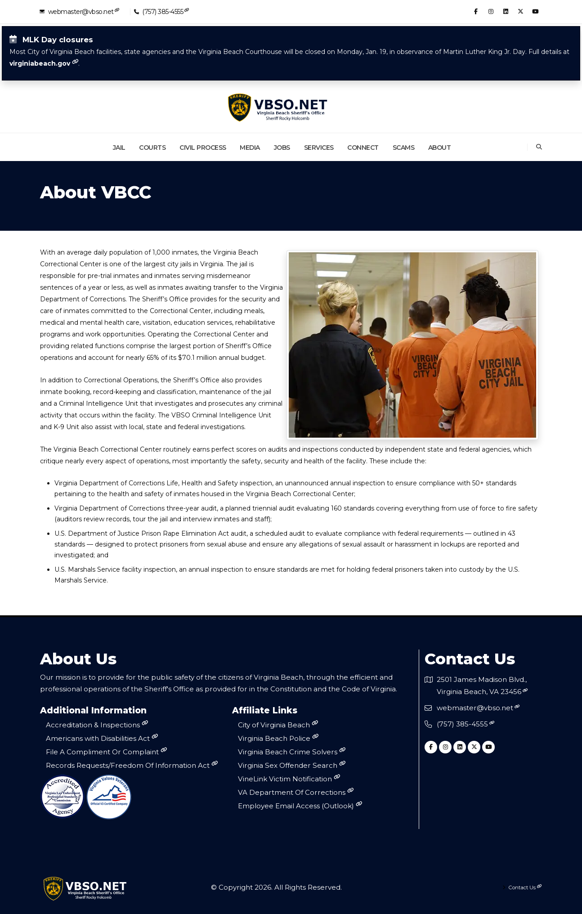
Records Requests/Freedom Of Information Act (132, 765)
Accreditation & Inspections (97, 725)
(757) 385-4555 (162, 11)
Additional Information (93, 711)
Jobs (282, 147)
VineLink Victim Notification (289, 779)
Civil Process (202, 147)
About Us (78, 659)
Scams (404, 147)
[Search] (539, 147)
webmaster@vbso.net (80, 11)
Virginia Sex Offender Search (291, 765)
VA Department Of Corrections (296, 792)
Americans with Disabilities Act (102, 738)
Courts (152, 147)
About (439, 147)
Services (319, 147)
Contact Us (470, 659)
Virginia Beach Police (278, 738)
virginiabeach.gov (39, 63)
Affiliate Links (264, 711)
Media (250, 147)
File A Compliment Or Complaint (106, 752)
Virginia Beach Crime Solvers (291, 752)
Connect (363, 147)
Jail (119, 147)
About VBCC (95, 193)
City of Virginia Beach (278, 725)
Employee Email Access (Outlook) (300, 806)
